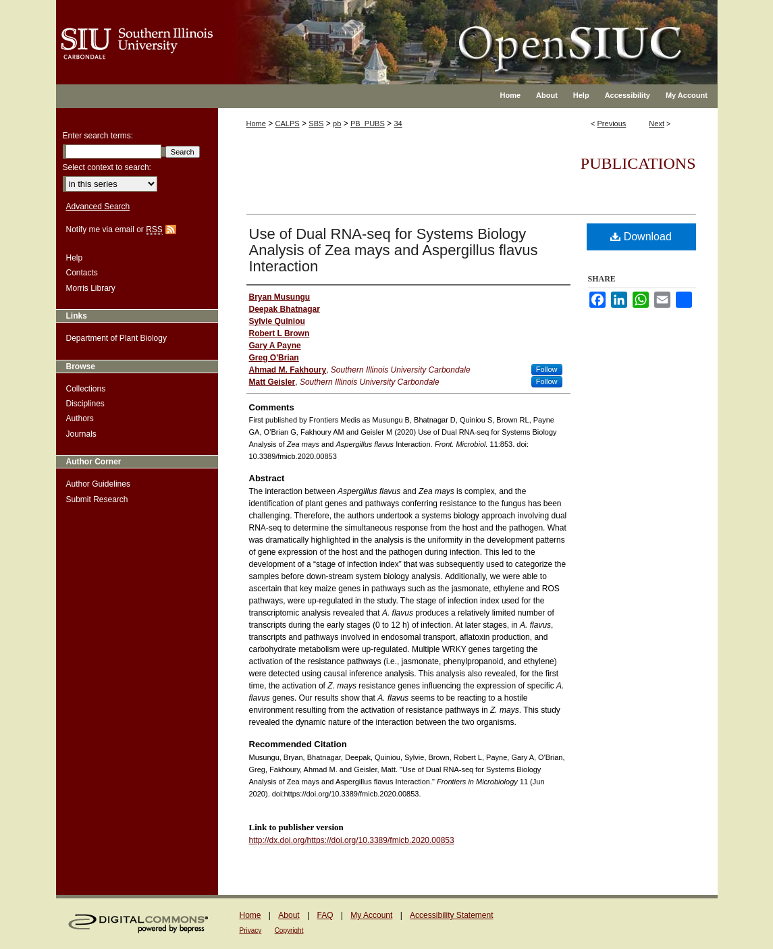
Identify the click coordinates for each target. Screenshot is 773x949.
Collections (86, 389)
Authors (80, 418)
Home (256, 123)
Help (74, 258)
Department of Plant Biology (116, 338)
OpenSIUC (430, 33)
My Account (371, 915)
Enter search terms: (98, 135)
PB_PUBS (367, 123)
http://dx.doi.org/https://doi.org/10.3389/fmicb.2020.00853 (351, 840)
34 (398, 123)
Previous (612, 123)
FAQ (325, 915)
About (288, 915)
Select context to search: (107, 167)
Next (656, 123)
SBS (316, 123)
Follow (547, 369)
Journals (81, 434)
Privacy (251, 930)
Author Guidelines (98, 484)
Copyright (289, 930)
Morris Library (90, 288)
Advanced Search (98, 206)
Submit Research (97, 499)
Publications (638, 163)
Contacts (82, 272)
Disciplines (85, 403)
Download (641, 236)
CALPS (287, 123)
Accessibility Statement (451, 915)
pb (337, 123)
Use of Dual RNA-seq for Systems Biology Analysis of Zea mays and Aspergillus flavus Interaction (393, 250)
